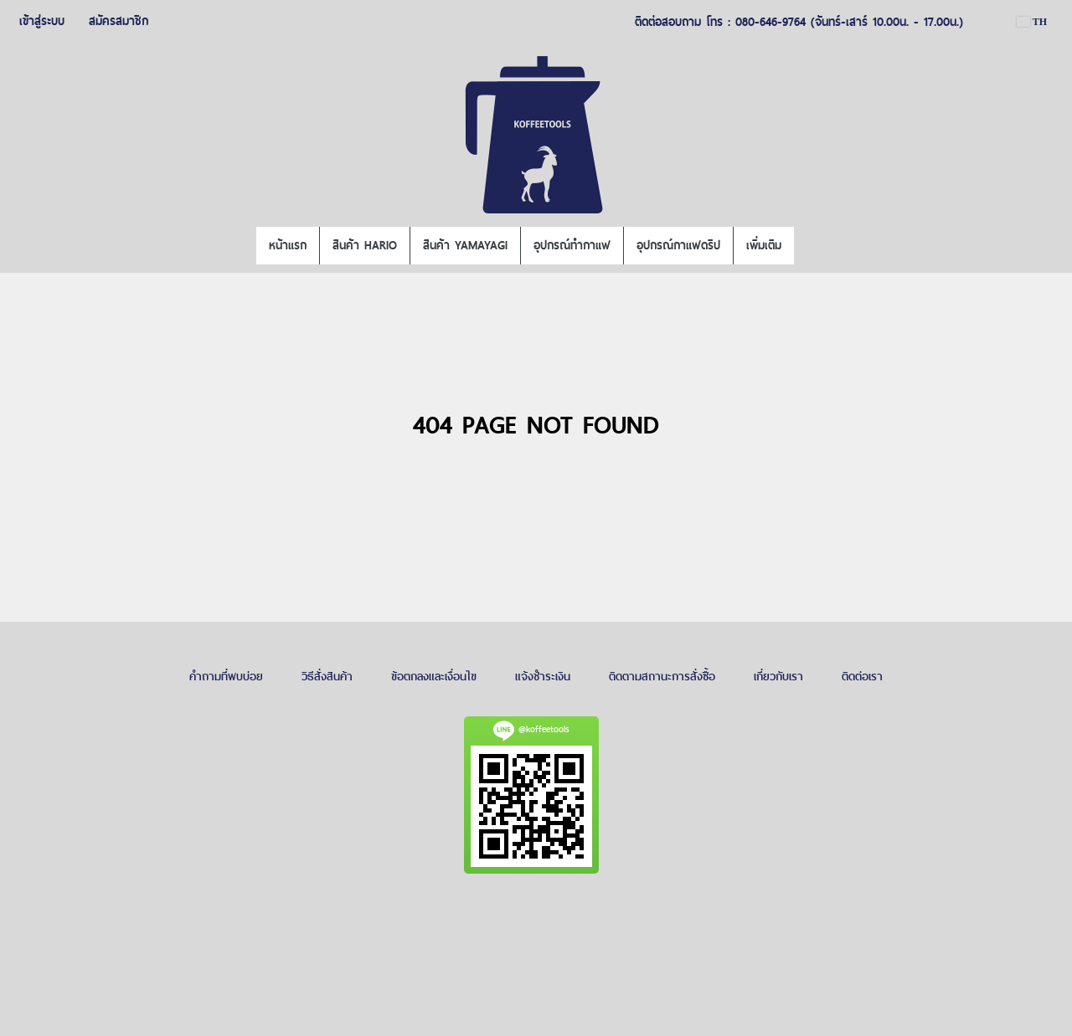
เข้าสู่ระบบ (41, 21)
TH (1032, 22)
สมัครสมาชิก (118, 21)
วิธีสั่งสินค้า (327, 676)
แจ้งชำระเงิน (542, 676)
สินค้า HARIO (364, 245)
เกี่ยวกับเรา (778, 676)
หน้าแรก (288, 245)
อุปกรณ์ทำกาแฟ (572, 245)
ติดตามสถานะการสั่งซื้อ (662, 676)
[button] (809, 246)
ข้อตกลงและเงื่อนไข (434, 676)
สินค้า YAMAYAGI (465, 245)
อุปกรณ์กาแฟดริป (678, 245)
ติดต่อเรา (862, 676)
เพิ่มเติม (763, 245)
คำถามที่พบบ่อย (226, 676)
